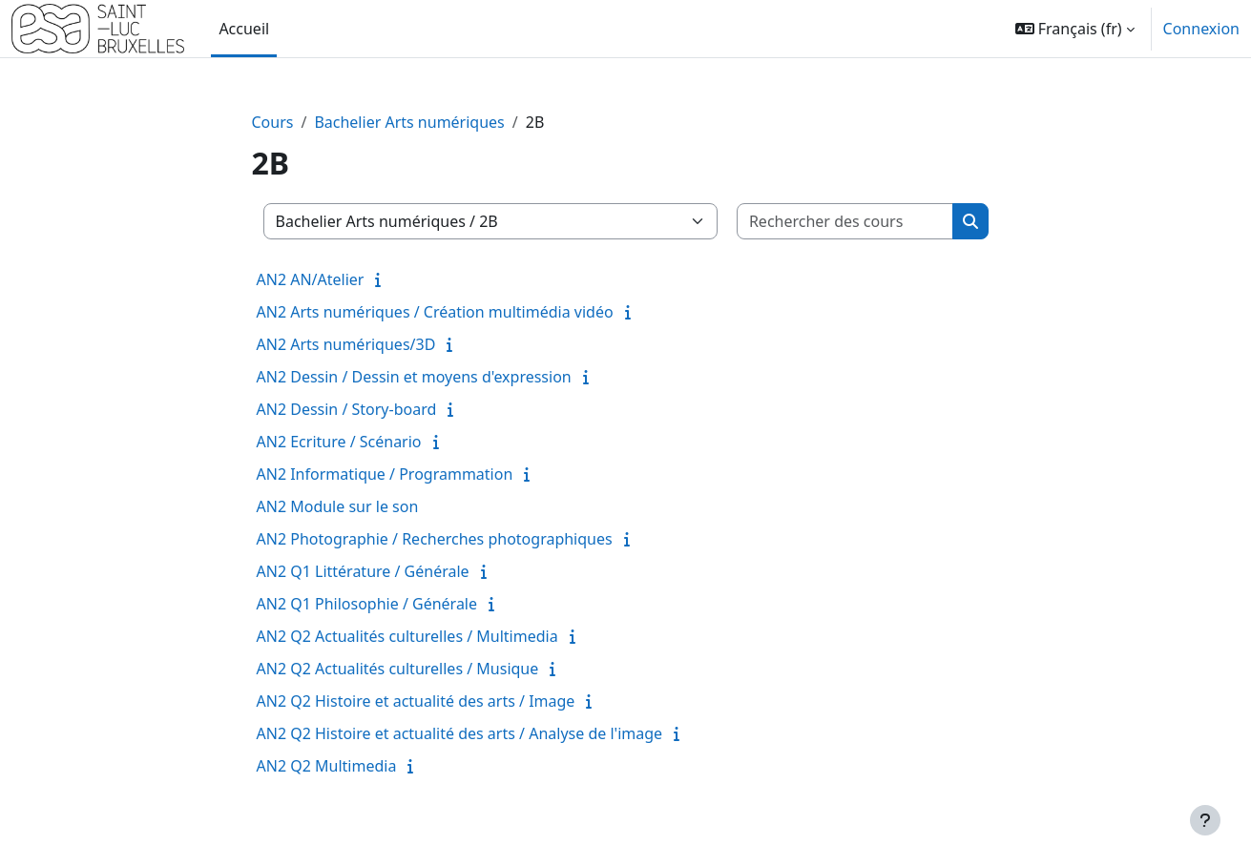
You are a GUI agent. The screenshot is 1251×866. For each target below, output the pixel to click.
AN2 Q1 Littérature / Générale (363, 571)
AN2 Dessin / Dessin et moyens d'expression (414, 376)
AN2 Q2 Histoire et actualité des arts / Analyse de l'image (460, 733)
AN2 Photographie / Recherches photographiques (435, 538)
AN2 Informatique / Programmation (385, 474)
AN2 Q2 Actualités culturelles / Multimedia (407, 636)
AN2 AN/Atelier (311, 279)
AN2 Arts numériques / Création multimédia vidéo (435, 311)
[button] (1075, 28)
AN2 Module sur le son (338, 506)
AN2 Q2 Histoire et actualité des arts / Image (416, 701)
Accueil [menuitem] (244, 28)
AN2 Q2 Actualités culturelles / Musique (398, 668)
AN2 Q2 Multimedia (327, 765)
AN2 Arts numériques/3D (346, 344)
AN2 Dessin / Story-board (347, 409)
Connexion (1201, 28)
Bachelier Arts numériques (409, 122)
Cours (273, 122)
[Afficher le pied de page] (1205, 820)
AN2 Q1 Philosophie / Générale (367, 603)
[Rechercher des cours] (845, 221)
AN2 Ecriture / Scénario (339, 441)
